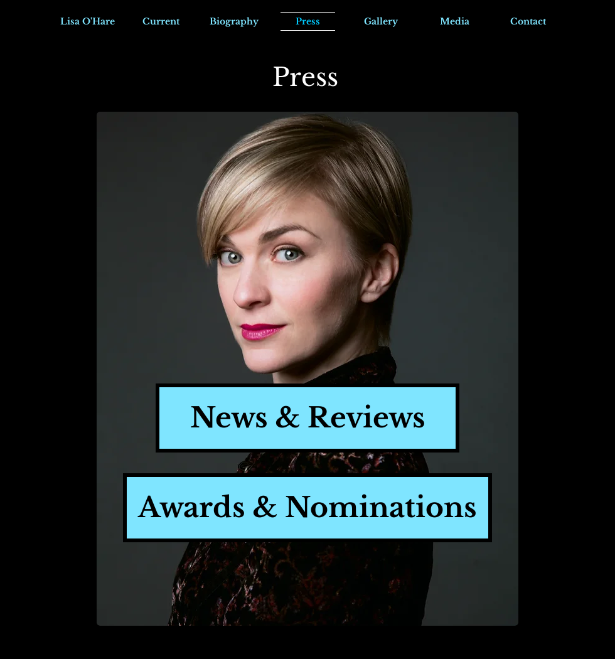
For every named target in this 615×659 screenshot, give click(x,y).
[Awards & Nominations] (307, 507)
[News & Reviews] (307, 418)
